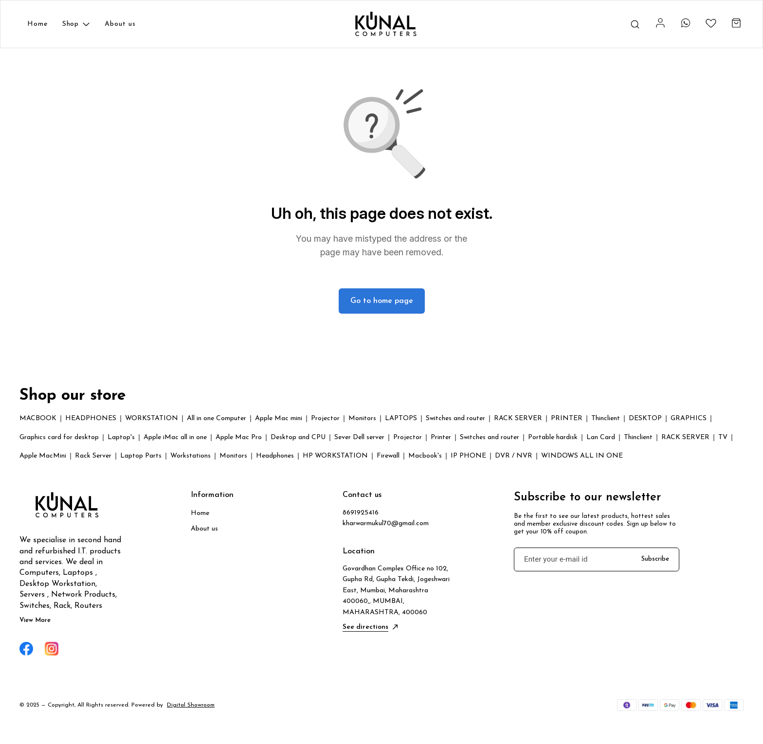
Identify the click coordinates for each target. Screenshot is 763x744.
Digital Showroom (191, 705)
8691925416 (361, 512)
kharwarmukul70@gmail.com (386, 523)
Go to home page (381, 301)
